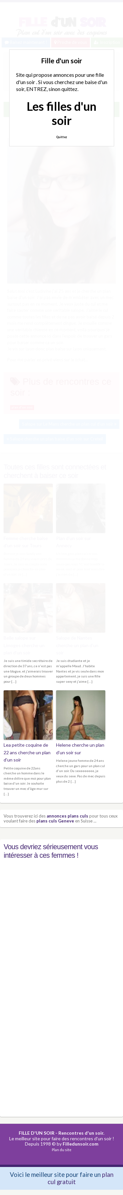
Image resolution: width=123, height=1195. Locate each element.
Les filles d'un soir (61, 113)
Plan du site (62, 1150)
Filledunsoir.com (80, 1144)
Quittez (61, 137)
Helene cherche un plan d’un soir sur (80, 748)
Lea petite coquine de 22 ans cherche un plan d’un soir (27, 752)
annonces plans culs (67, 816)
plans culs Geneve (55, 820)
